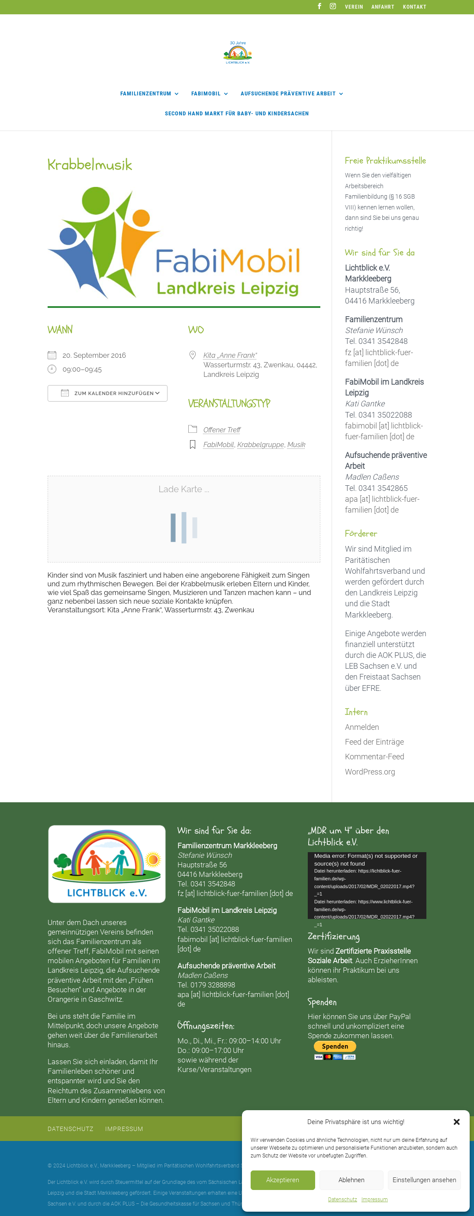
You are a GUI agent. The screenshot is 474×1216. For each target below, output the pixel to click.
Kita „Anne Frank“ (230, 355)
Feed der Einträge (374, 741)
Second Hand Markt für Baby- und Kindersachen (237, 114)
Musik (296, 445)
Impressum (374, 1199)
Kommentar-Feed (374, 756)
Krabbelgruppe (260, 445)
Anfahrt (383, 7)
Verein (354, 7)
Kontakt (415, 7)
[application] (367, 885)
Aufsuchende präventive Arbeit (288, 94)
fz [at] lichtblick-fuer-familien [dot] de (235, 893)
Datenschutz (342, 1199)
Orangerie (63, 999)
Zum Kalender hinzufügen (107, 393)
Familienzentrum (145, 94)
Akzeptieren (282, 1180)
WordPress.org (370, 771)
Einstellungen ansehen (424, 1180)
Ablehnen (351, 1180)
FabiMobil (206, 94)
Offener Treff (222, 430)
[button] (456, 1122)
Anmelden (362, 727)
